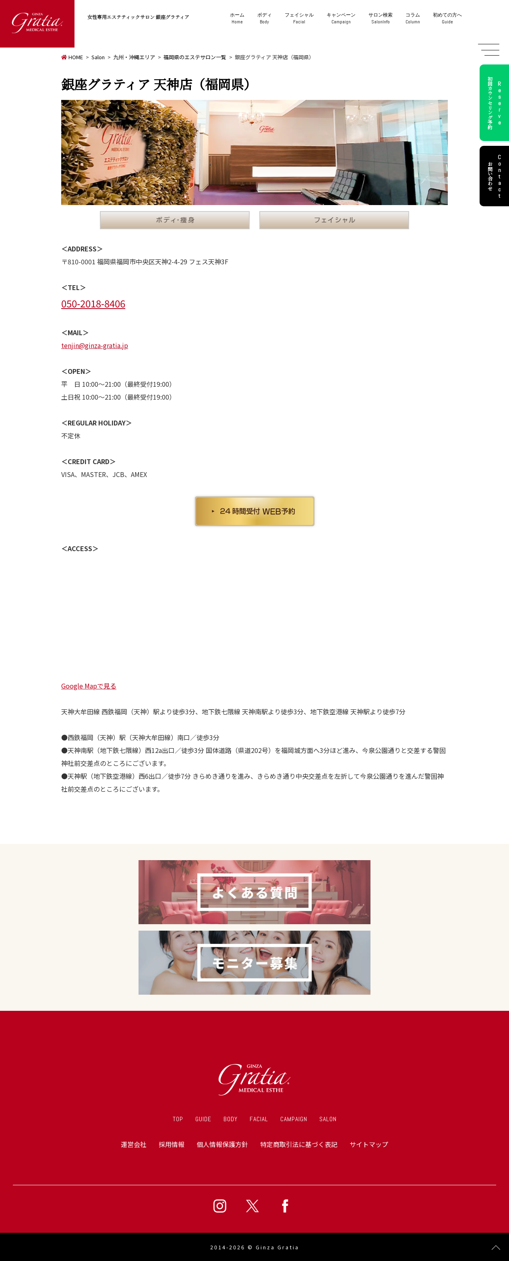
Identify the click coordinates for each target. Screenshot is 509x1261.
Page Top (496, 1248)
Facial (299, 18)
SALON (328, 1119)
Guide (447, 18)
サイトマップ (369, 1144)
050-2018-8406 (93, 303)
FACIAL (259, 1119)
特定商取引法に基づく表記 (298, 1144)
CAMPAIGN (293, 1119)
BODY (230, 1119)
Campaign (341, 18)
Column (413, 18)
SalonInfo (380, 18)
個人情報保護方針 (222, 1144)
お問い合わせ (495, 176)
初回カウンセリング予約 (495, 102)
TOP (178, 1119)
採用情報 (171, 1144)
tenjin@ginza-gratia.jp (94, 345)
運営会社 (134, 1144)
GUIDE (203, 1119)
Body (264, 18)
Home (237, 18)
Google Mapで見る (88, 686)
